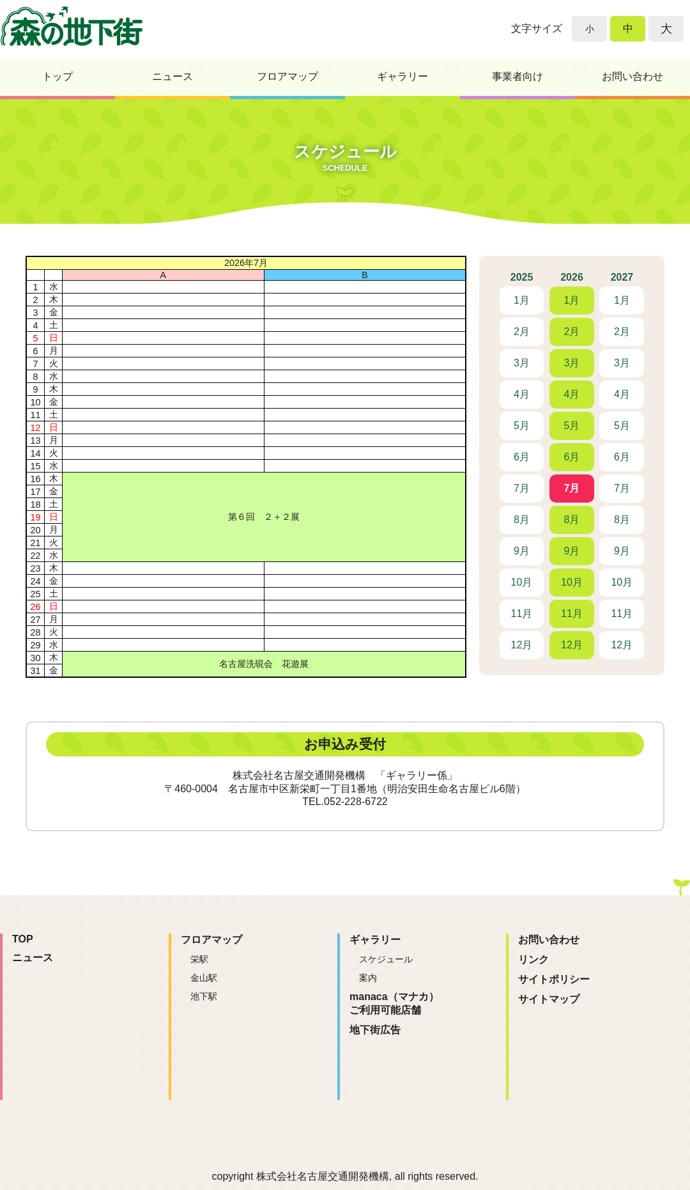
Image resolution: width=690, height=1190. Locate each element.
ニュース (172, 76)
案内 (368, 978)
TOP (22, 939)
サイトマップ (548, 999)
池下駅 (203, 996)
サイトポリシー (554, 979)
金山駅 (203, 978)
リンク (533, 959)
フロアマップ (287, 76)
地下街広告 (375, 1029)
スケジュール (386, 959)
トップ (57, 76)
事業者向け (517, 76)
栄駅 (199, 959)
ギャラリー (402, 76)
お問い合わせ (632, 76)
